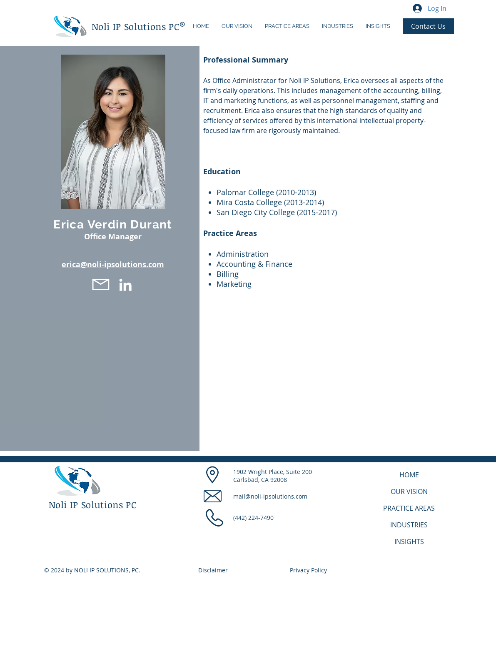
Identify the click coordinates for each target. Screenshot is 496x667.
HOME (409, 474)
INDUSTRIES (409, 524)
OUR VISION (409, 491)
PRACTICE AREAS (409, 508)
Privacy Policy (308, 570)
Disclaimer (213, 570)
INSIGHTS (409, 541)
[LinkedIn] (125, 284)
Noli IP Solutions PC (136, 26)
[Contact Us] (428, 26)
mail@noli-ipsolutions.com (270, 496)
